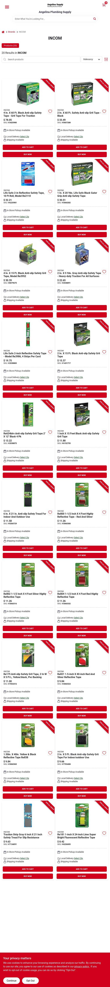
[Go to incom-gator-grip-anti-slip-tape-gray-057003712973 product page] (82, 279)
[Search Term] (55, 19)
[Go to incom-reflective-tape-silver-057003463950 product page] (82, 680)
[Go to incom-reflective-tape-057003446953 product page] (82, 599)
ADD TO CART (28, 147)
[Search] (95, 18)
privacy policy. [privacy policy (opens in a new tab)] (81, 966)
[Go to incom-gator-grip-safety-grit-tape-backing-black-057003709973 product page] (82, 359)
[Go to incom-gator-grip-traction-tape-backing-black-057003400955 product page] (82, 118)
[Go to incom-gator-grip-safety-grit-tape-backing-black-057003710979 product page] (28, 279)
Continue (11, 980)
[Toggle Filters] (106, 59)
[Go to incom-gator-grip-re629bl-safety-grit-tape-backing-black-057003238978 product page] (28, 519)
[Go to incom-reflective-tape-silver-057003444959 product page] (28, 599)
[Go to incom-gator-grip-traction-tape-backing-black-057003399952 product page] (82, 198)
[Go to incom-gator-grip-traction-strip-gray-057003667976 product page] (28, 840)
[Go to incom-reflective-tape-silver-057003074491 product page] (28, 359)
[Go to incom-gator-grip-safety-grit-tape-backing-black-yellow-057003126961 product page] (28, 680)
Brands (11, 32)
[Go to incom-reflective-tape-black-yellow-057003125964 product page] (28, 760)
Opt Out (30, 980)
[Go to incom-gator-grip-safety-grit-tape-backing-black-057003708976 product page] (82, 439)
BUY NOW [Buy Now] (28, 154)
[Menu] (7, 7)
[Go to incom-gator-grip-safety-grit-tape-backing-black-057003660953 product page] (82, 760)
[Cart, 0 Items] (103, 5)
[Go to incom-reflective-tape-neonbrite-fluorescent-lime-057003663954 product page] (82, 840)
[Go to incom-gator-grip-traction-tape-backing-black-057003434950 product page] (28, 118)
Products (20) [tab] (10, 45)
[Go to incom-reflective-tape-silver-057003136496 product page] (28, 198)
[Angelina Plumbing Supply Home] (55, 5)
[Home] (3, 32)
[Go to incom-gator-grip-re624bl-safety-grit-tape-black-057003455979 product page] (28, 439)
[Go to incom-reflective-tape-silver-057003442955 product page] (82, 519)
